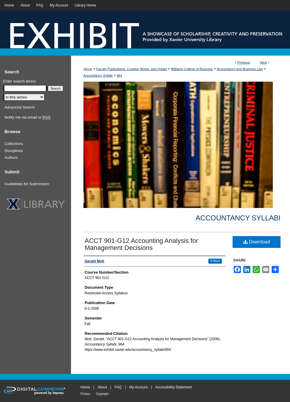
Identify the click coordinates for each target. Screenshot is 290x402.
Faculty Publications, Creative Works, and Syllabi (131, 69)
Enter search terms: (19, 81)
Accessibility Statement (173, 387)
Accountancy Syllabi (97, 75)
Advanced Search (19, 107)
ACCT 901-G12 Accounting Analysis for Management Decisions (141, 244)
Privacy (85, 393)
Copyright (102, 393)
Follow (215, 261)
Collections (13, 143)
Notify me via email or (27, 117)
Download (256, 241)
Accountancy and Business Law (240, 69)
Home (87, 69)
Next (263, 62)
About (102, 387)
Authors (11, 157)
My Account (138, 387)
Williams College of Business (192, 69)
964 (119, 75)
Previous (243, 62)
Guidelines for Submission (26, 184)
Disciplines (13, 150)
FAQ (118, 387)
